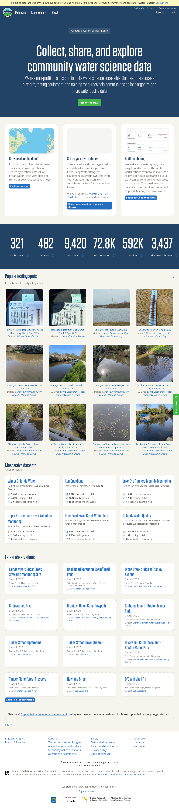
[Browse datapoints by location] (133, 243)
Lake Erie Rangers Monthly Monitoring (147, 481)
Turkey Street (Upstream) (25, 642)
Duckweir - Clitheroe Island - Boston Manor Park (143, 644)
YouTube (139, 746)
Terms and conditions (104, 746)
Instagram (140, 742)
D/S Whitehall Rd (135, 679)
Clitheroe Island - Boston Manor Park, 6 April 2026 (154, 387)
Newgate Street (77, 679)
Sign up (160, 12)
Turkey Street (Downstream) (85, 642)
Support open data (167, 8)
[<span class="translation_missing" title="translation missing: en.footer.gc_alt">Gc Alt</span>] (70, 800)
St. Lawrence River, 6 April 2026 (111, 329)
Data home (20, 12)
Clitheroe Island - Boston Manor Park (145, 608)
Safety (94, 738)
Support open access (89, 791)
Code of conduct (100, 754)
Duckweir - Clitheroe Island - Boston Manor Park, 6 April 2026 (111, 446)
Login (173, 12)
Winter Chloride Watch (29, 336)
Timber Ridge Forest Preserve (27, 679)
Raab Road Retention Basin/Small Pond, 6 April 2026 (67, 331)
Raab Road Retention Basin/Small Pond (88, 571)
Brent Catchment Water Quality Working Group (26, 393)
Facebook (139, 738)
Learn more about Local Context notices (124, 774)
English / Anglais (15, 738)
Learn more (162, 2)
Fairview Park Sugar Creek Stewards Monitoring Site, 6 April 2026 (24, 331)
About (56, 12)
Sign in (9, 724)
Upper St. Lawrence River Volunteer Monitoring (114, 334)
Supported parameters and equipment (44, 714)
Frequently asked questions (64, 750)
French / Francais (15, 742)
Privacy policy (99, 750)
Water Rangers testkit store (64, 746)
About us (53, 738)
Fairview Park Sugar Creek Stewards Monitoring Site (25, 571)
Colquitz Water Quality (137, 515)
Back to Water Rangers (144, 8)
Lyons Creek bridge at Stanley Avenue (143, 571)
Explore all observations (20, 699)
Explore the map (19, 186)
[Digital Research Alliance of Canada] (106, 800)
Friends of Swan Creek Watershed (86, 515)
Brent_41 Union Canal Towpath (86, 605)
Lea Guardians (74, 481)
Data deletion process (104, 742)
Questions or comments (62, 754)
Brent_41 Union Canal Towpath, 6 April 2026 (24, 387)
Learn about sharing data (141, 197)
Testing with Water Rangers (65, 742)
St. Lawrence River (20, 605)
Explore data (39, 12)
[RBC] (53, 800)
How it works (89, 102)
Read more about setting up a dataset (85, 205)
